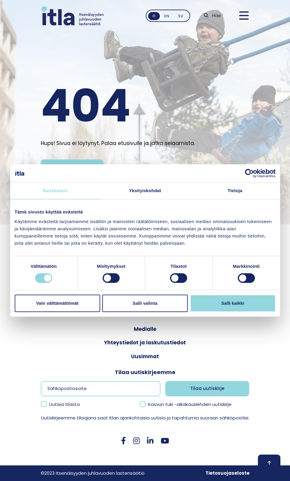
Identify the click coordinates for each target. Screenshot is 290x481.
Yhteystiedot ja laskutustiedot (145, 342)
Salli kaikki (232, 303)
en (166, 16)
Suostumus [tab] (55, 190)
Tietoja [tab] (235, 190)
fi (154, 16)
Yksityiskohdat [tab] (145, 190)
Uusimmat (145, 356)
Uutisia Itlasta (64, 404)
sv (180, 16)
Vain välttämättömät (57, 303)
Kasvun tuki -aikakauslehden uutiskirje (190, 404)
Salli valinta (145, 303)
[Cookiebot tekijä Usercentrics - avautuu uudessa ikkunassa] (249, 173)
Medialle (145, 329)
